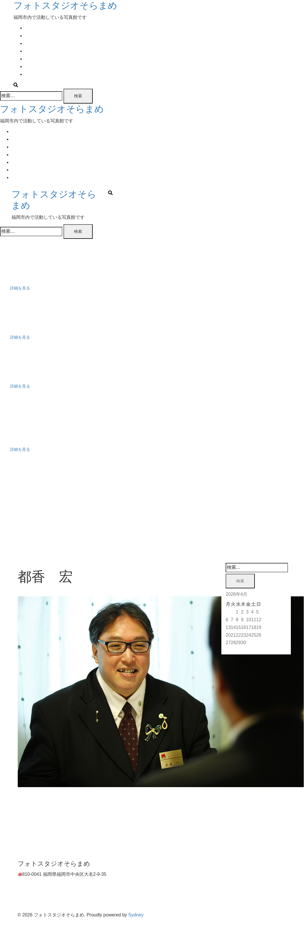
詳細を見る (20, 288)
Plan (29, 35)
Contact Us (36, 74)
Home (31, 27)
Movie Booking (40, 58)
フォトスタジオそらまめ (65, 5)
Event (31, 43)
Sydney (136, 914)
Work (30, 66)
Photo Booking (40, 51)
